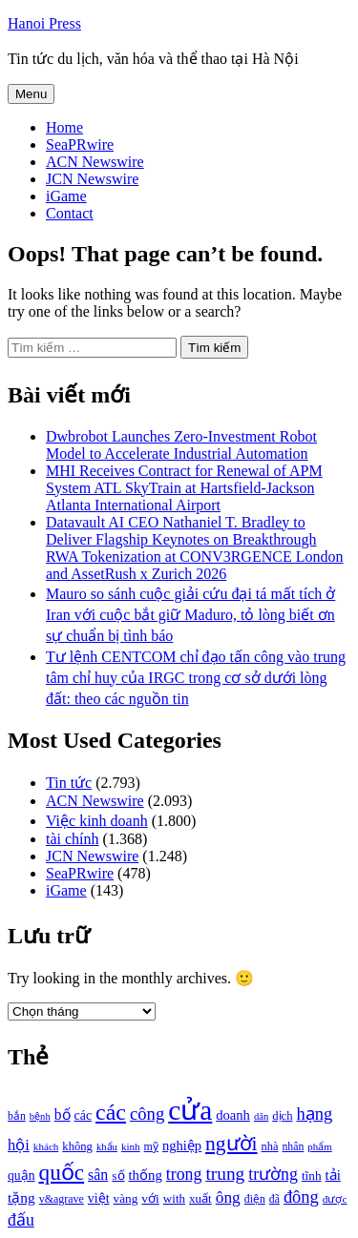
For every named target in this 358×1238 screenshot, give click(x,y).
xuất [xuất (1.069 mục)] (200, 1198)
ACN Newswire (95, 162)
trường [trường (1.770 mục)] (273, 1174)
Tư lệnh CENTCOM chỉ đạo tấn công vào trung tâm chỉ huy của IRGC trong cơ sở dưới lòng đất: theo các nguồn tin (196, 678)
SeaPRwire (80, 144)
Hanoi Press (44, 23)
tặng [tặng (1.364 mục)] (21, 1197)
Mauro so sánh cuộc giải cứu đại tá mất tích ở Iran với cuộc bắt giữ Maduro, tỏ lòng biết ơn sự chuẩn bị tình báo (190, 615)
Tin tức (69, 782)
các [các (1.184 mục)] (83, 1115)
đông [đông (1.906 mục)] (301, 1197)
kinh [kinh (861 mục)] (130, 1146)
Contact (70, 213)
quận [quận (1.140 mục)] (21, 1175)
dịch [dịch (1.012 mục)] (282, 1116)
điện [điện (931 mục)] (254, 1199)
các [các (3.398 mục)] (110, 1112)
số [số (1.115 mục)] (118, 1175)
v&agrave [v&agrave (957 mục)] (61, 1199)
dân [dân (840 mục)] (261, 1116)
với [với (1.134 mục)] (149, 1198)
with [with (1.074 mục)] (174, 1198)
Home (64, 127)
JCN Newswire (92, 179)
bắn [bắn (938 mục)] (17, 1116)
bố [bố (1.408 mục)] (62, 1114)
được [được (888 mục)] (335, 1199)
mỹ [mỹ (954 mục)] (151, 1146)
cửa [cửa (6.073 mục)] (190, 1110)
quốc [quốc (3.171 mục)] (62, 1172)
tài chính (72, 839)
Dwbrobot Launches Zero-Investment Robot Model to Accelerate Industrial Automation (181, 445)
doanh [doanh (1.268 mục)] (233, 1115)
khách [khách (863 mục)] (46, 1146)
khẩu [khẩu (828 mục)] (106, 1147)
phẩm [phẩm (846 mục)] (319, 1146)
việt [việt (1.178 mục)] (99, 1198)
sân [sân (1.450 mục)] (98, 1174)
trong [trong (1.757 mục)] (184, 1174)
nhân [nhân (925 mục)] (293, 1147)
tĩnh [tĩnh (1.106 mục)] (312, 1175)
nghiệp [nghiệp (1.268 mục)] (181, 1145)
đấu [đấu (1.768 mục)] (21, 1219)
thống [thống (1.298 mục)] (145, 1175)
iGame (66, 196)
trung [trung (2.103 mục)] (224, 1174)
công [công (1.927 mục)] (147, 1114)
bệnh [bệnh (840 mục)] (40, 1116)
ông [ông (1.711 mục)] (228, 1197)
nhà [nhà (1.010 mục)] (270, 1146)
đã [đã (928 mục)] (274, 1199)
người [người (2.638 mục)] (231, 1143)
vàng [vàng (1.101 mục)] (126, 1198)
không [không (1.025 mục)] (77, 1146)
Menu (31, 94)
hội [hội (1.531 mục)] (19, 1145)
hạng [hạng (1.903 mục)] (314, 1114)
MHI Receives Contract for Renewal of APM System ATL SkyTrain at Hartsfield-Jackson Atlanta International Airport (184, 488)
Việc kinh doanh (97, 821)
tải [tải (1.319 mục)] (333, 1175)
